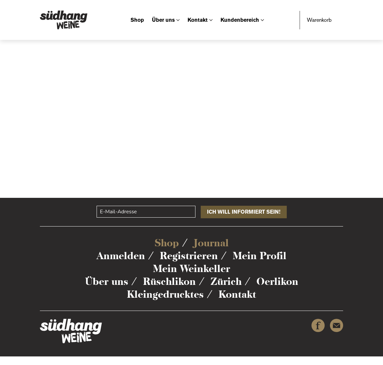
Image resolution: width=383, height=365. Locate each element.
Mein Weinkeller (191, 268)
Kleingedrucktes (165, 294)
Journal (211, 242)
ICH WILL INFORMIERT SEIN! (243, 212)
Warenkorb (319, 20)
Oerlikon (277, 281)
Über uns (163, 20)
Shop (137, 20)
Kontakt (198, 20)
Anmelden (121, 255)
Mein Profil (259, 255)
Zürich (226, 281)
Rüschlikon (169, 281)
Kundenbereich (240, 20)
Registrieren (189, 255)
